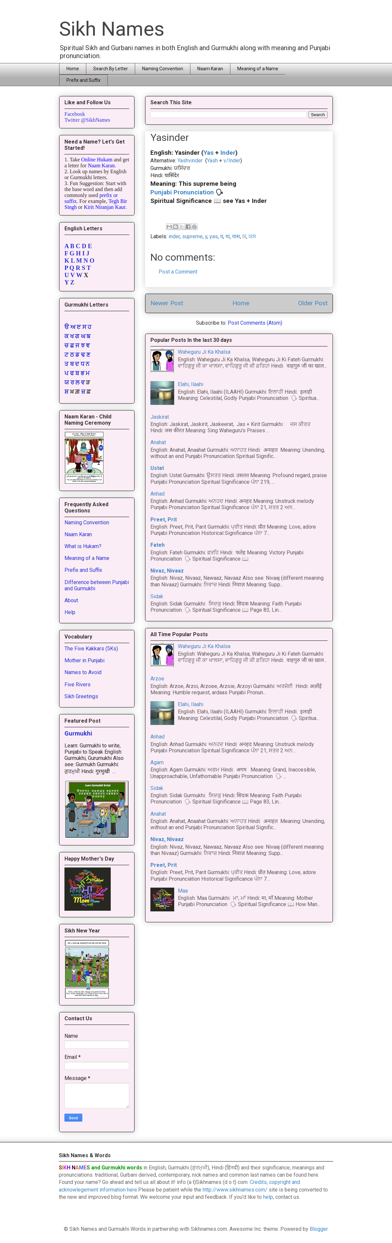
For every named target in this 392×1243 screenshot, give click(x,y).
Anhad (157, 494)
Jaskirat (159, 417)
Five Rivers (77, 684)
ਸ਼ (66, 391)
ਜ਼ (83, 391)
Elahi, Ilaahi (190, 384)
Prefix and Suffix (83, 80)
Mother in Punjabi (84, 660)
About (71, 600)
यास (236, 236)
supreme (192, 236)
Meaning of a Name (257, 68)
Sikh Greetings (81, 696)
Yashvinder (190, 160)
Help (69, 612)
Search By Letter (110, 68)
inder (174, 236)
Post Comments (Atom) (255, 323)
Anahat (158, 442)
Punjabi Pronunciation (182, 192)
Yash (212, 160)
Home (72, 68)
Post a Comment (178, 272)
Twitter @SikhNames (87, 120)
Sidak (156, 596)
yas (214, 236)
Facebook (74, 114)
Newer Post (166, 303)
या (227, 236)
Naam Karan (210, 68)
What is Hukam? (82, 546)
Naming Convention (162, 68)
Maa (183, 891)
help (268, 1197)
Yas (209, 152)
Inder (227, 152)
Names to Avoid (82, 672)
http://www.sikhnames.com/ (235, 1190)
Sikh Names (111, 29)
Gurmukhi (78, 733)
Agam (157, 762)
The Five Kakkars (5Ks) (91, 648)
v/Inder (231, 160)
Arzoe (157, 678)
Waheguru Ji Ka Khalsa (204, 352)
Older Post (313, 303)
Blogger (319, 1229)
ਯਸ (252, 236)
